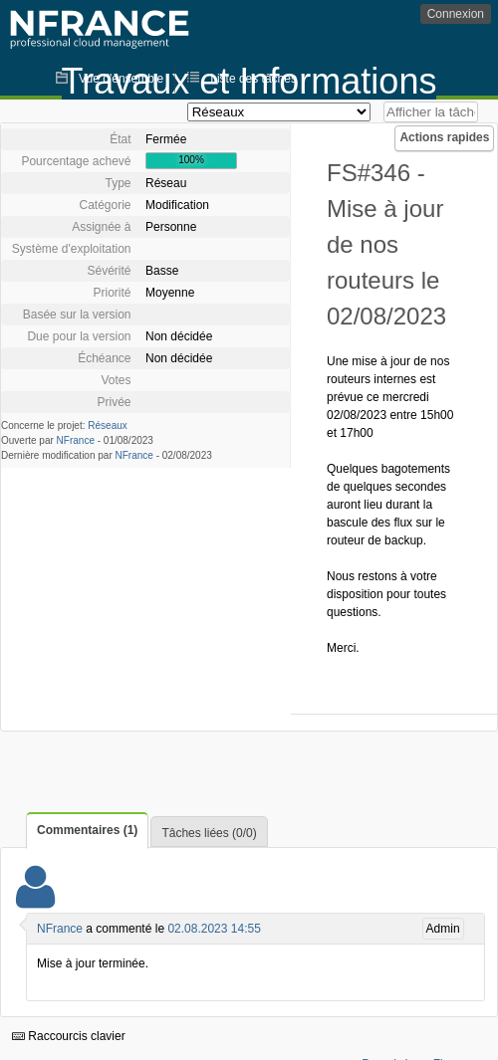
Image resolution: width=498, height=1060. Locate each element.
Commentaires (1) (87, 830)
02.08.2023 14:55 (213, 929)
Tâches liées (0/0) (208, 833)
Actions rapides (444, 137)
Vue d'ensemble (121, 79)
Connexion (455, 14)
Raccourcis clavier (68, 1036)
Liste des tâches (253, 79)
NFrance (76, 440)
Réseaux (107, 425)
